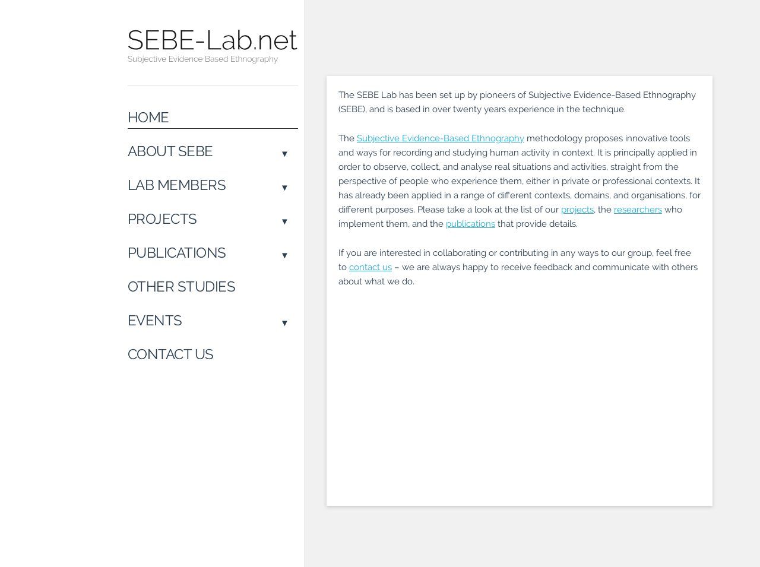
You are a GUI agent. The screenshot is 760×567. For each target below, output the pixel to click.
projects (577, 209)
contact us (370, 267)
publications (470, 223)
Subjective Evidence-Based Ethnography (440, 138)
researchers (638, 209)
